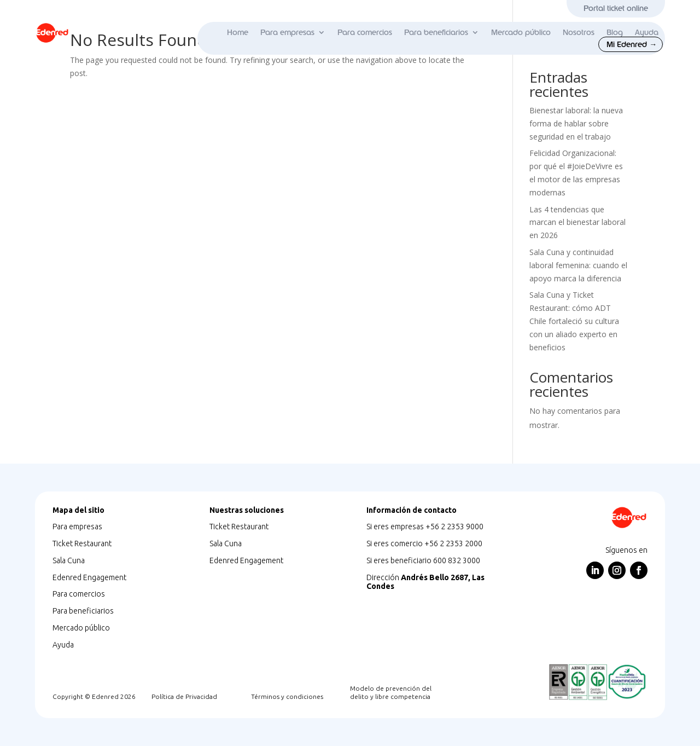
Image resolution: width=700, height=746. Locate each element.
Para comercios (364, 32)
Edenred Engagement (89, 577)
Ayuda (646, 32)
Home (237, 32)
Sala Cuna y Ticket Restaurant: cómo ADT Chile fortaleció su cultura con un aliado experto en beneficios (574, 321)
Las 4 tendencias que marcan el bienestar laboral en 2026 (577, 222)
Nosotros (578, 32)
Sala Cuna (68, 560)
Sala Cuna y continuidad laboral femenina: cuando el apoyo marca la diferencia (578, 265)
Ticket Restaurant (82, 543)
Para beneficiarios (436, 32)
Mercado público (521, 32)
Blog (614, 32)
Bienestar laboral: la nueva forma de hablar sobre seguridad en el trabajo (576, 123)
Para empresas (287, 32)
